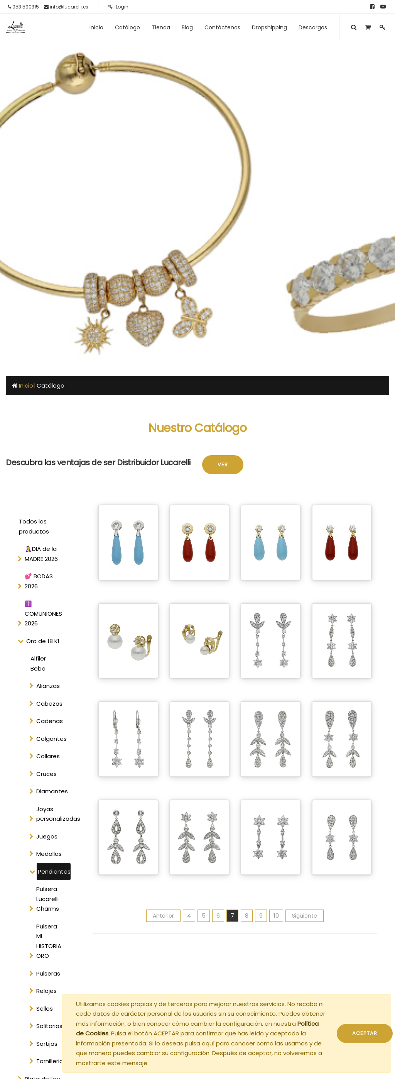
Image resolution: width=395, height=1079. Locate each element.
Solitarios (49, 1026)
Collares (48, 756)
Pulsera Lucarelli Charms (47, 899)
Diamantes (52, 791)
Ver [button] (223, 464)
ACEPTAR (364, 1033)
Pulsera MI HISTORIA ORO (48, 941)
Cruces (46, 774)
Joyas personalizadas (52, 814)
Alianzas (48, 686)
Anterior (163, 916)
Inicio (26, 385)
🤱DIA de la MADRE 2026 (41, 554)
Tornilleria (49, 1061)
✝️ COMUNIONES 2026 (43, 613)
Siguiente (304, 916)
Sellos (44, 1008)
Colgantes (51, 739)
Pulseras (48, 973)
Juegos (46, 836)
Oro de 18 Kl (42, 641)
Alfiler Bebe (38, 663)
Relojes (46, 991)
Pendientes (54, 871)
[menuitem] (96, 27)
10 (276, 915)
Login (118, 6)
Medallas (49, 854)
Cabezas (49, 704)
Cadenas (49, 721)
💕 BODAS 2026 (39, 581)
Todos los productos (34, 526)
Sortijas (46, 1044)
